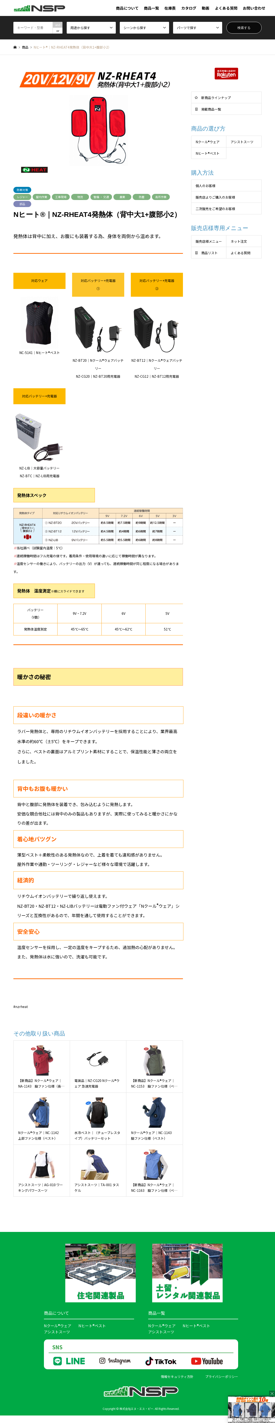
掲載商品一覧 (211, 109)
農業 (122, 197)
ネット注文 (239, 241)
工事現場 (60, 197)
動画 (205, 8)
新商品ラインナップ (216, 97)
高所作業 (161, 197)
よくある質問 (226, 8)
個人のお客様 (205, 185)
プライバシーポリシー (221, 1376)
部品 (22, 204)
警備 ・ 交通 (101, 197)
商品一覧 (151, 8)
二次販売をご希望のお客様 (215, 208)
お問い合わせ (254, 8)
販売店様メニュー (209, 241)
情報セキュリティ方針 (177, 1376)
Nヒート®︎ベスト (208, 153)
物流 (80, 197)
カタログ (188, 8)
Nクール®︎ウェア (208, 141)
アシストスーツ (242, 141)
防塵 (141, 197)
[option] (98, 121)
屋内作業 (41, 197)
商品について (127, 8)
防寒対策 (22, 190)
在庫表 (170, 8)
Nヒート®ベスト (92, 1325)
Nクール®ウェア (57, 1325)
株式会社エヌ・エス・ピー (136, 1409)
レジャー (22, 197)
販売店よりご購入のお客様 (215, 197)
